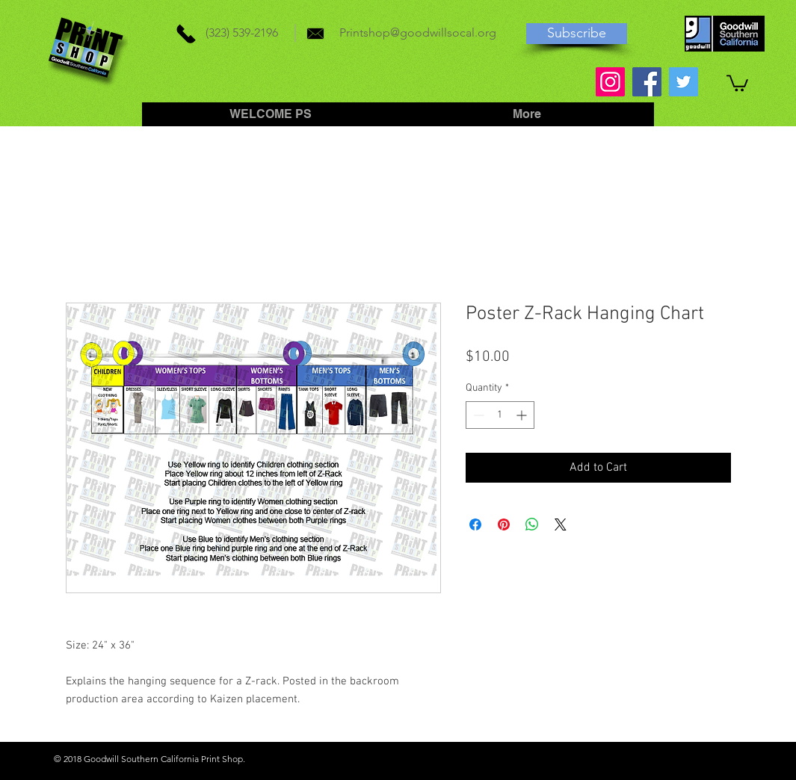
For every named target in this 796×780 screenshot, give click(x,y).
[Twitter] (683, 81)
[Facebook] (646, 81)
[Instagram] (610, 81)
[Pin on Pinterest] (504, 524)
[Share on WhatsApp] (532, 524)
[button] (737, 82)
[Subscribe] (576, 33)
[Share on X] (561, 524)
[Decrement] (477, 415)
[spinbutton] (500, 415)
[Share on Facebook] (475, 524)
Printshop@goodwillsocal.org (417, 32)
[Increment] (522, 415)
